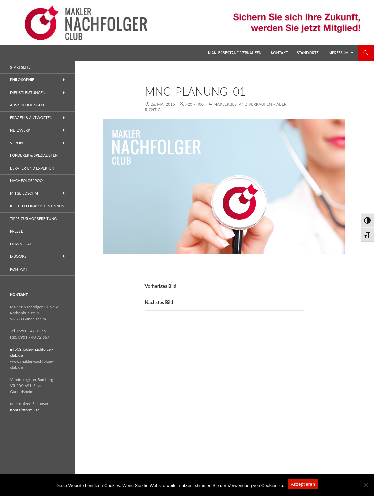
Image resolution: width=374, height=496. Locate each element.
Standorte (308, 52)
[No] (365, 485)
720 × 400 (194, 104)
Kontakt (279, 52)
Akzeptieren (303, 484)
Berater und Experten (32, 168)
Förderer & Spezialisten (34, 155)
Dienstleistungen (27, 92)
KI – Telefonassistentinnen (37, 206)
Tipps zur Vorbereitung (33, 218)
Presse (16, 231)
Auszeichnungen (27, 105)
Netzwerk (20, 130)
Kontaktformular (24, 409)
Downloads (22, 244)
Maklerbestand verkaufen (235, 52)
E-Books (18, 256)
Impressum (338, 52)
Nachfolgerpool (27, 180)
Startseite (20, 67)
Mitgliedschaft (25, 193)
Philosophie (22, 79)
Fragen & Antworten (31, 117)
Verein (16, 143)
